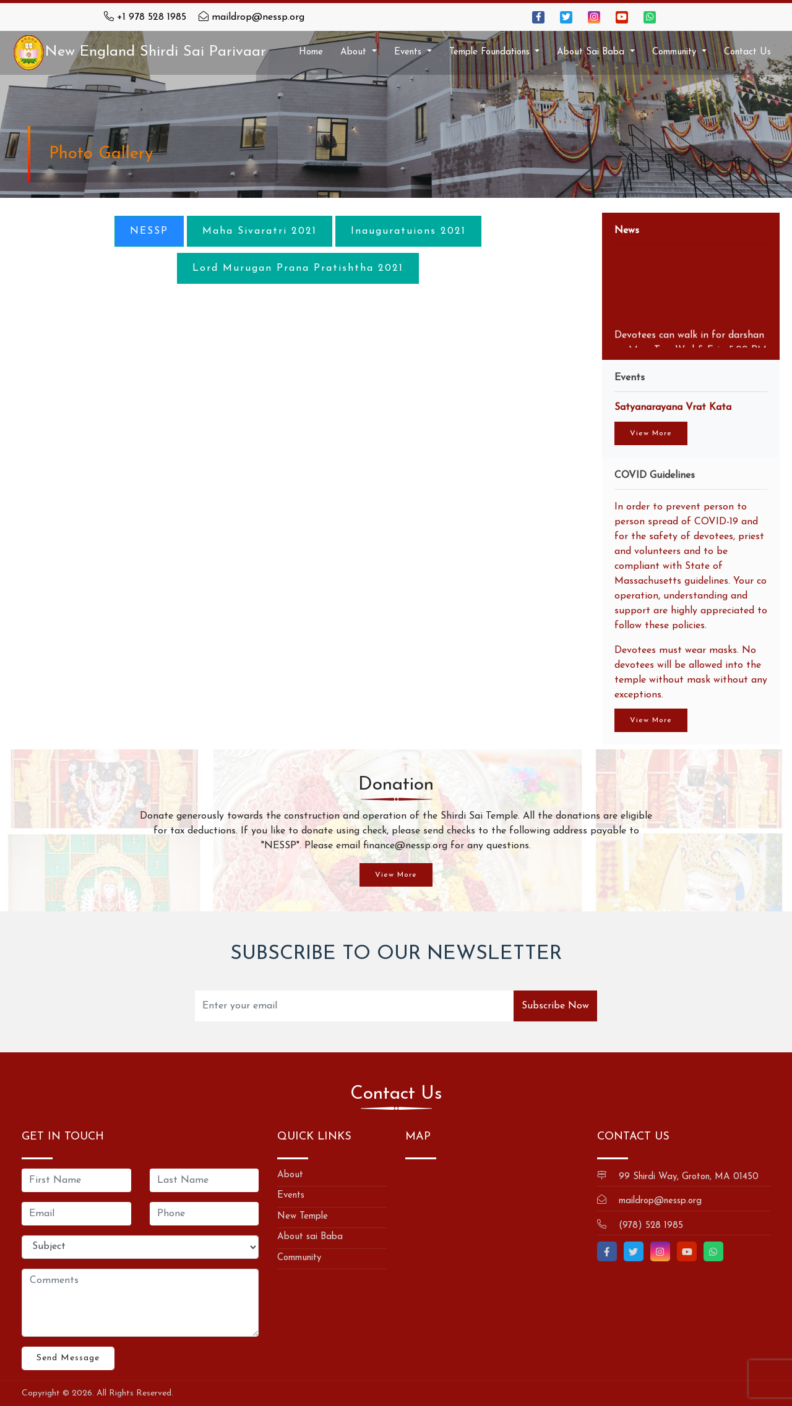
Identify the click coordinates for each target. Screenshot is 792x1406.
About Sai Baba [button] (592, 52)
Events (290, 1195)
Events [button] (409, 52)
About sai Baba (310, 1237)
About (290, 1175)
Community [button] (675, 52)
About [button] (354, 52)
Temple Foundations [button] (491, 52)
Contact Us (747, 52)
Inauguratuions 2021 (408, 231)
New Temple (302, 1216)
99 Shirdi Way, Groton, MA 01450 (689, 1177)
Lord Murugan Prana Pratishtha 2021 (297, 268)
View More (651, 433)
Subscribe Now (555, 1006)
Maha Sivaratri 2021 (259, 231)
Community (299, 1258)
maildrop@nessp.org (258, 17)
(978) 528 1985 (651, 1225)
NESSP (149, 231)
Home (311, 52)
